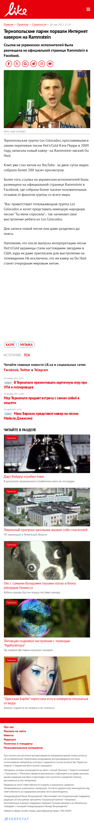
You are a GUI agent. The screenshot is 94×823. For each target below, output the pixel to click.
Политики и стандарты (18, 743)
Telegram (41, 370)
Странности (39, 24)
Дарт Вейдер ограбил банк (24, 476)
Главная (8, 24)
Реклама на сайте (15, 731)
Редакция (10, 739)
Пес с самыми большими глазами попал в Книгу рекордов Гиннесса (40, 585)
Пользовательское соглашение (23, 747)
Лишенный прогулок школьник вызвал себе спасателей (45, 529)
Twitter (25, 370)
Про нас (9, 727)
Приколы (23, 24)
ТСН (27, 355)
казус (10, 345)
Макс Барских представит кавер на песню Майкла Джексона (41, 416)
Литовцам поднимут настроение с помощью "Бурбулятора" (37, 643)
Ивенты (8, 735)
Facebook (11, 370)
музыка (26, 345)
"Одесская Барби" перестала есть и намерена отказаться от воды (46, 700)
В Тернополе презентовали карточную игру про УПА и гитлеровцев (45, 385)
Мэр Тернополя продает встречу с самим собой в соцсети (41, 400)
